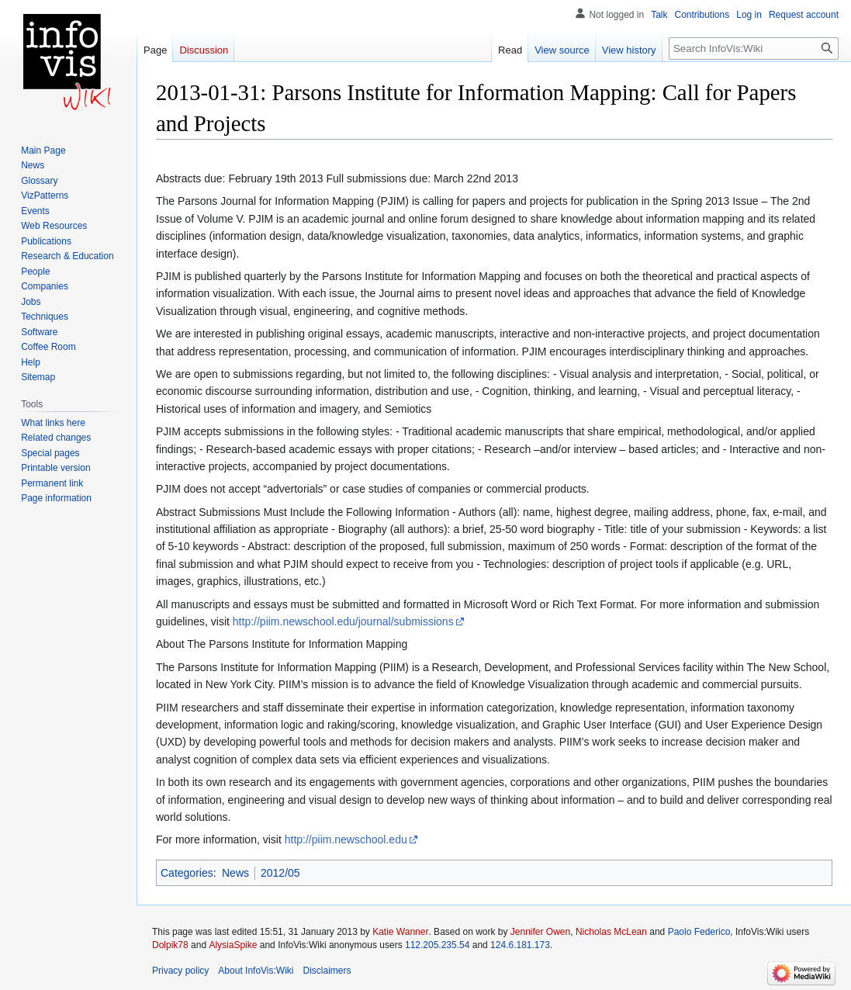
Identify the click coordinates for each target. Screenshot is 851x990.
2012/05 (280, 873)
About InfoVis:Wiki (255, 970)
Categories (187, 873)
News (235, 873)
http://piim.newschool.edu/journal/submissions (343, 621)
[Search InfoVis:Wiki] (754, 48)
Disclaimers (327, 970)
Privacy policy (180, 970)
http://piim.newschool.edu (346, 839)
